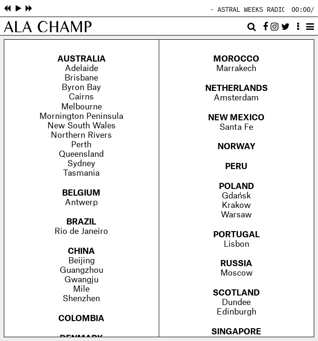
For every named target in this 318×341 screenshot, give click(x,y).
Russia (236, 264)
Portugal (236, 235)
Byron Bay (81, 87)
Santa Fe (236, 127)
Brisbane (81, 78)
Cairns (81, 97)
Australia (81, 59)
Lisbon (236, 244)
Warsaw (236, 215)
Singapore (236, 332)
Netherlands (236, 88)
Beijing (81, 261)
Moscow (236, 273)
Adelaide (81, 68)
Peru (236, 166)
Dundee (236, 302)
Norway (236, 147)
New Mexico (236, 118)
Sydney (81, 164)
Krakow (236, 205)
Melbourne (81, 107)
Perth (81, 145)
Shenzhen (81, 299)
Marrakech (236, 68)
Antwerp (81, 202)
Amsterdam (236, 98)
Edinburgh (236, 312)
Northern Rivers (81, 135)
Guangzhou (81, 270)
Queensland (81, 154)
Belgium (81, 193)
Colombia (81, 318)
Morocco (236, 59)
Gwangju (81, 280)
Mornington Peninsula (81, 116)
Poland (236, 186)
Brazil (81, 222)
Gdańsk (236, 196)
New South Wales (81, 126)
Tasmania (81, 173)
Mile (81, 289)
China (81, 251)
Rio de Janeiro (81, 231)
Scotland (236, 293)
